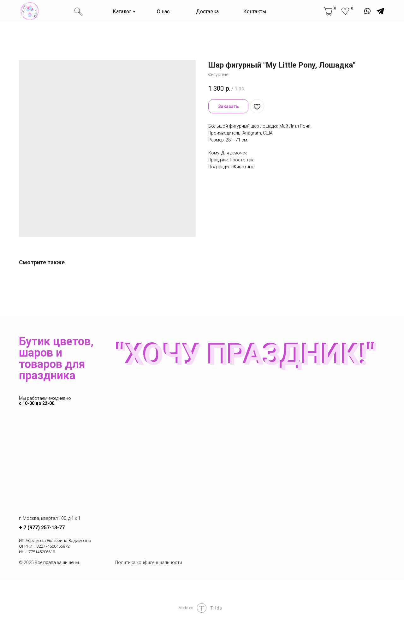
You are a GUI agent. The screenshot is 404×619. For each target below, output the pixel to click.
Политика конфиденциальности (148, 562)
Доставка (207, 12)
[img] (30, 11)
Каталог (122, 12)
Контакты (254, 12)
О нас (163, 12)
